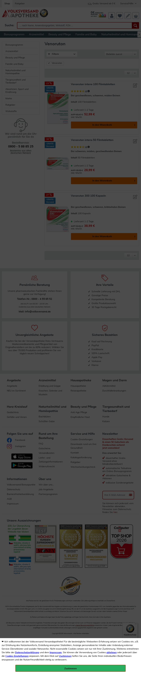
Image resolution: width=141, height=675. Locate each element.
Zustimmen (65, 656)
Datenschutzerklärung (27, 652)
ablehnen (111, 652)
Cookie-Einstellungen (16, 656)
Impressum (56, 652)
